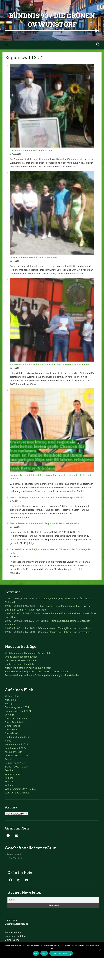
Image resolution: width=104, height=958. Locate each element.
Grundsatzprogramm (16, 718)
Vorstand (9, 781)
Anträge (9, 703)
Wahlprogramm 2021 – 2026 (20, 788)
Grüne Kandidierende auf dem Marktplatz (32, 150)
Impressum (11, 920)
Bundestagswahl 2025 (17, 707)
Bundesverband (13, 932)
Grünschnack (12, 733)
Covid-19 (10, 714)
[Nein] (100, 949)
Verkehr (9, 777)
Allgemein (10, 699)
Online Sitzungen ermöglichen (21, 656)
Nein (44, 953)
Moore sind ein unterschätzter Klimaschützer (33, 257)
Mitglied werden (13, 751)
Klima (8, 740)
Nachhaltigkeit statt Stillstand (21, 660)
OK (35, 953)
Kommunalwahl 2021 (16, 744)
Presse (8, 759)
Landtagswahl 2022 (15, 748)
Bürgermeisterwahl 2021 (18, 710)
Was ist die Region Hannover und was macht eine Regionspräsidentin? (47, 497)
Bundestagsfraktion (15, 936)
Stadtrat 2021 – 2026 (16, 766)
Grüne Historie (12, 725)
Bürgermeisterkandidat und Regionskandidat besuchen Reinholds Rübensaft (50, 475)
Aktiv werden (12, 696)
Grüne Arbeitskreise (15, 722)
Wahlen (9, 785)
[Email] (53, 900)
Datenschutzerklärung (16, 923)
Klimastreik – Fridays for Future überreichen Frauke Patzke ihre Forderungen (50, 364)
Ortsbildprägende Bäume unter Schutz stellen (29, 652)
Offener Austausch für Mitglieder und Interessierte (64, 628)
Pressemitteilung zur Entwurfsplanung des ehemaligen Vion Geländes (42, 675)
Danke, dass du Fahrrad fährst (20, 664)
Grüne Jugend (12, 939)
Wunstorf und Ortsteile (17, 792)
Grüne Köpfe (11, 729)
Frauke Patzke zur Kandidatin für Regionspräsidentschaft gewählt (44, 523)
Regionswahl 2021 (15, 762)
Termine (9, 770)
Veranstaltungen (13, 774)
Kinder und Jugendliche (17, 736)
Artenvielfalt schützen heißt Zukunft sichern (28, 667)
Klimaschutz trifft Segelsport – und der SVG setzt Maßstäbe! (36, 671)
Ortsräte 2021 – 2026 (16, 755)
